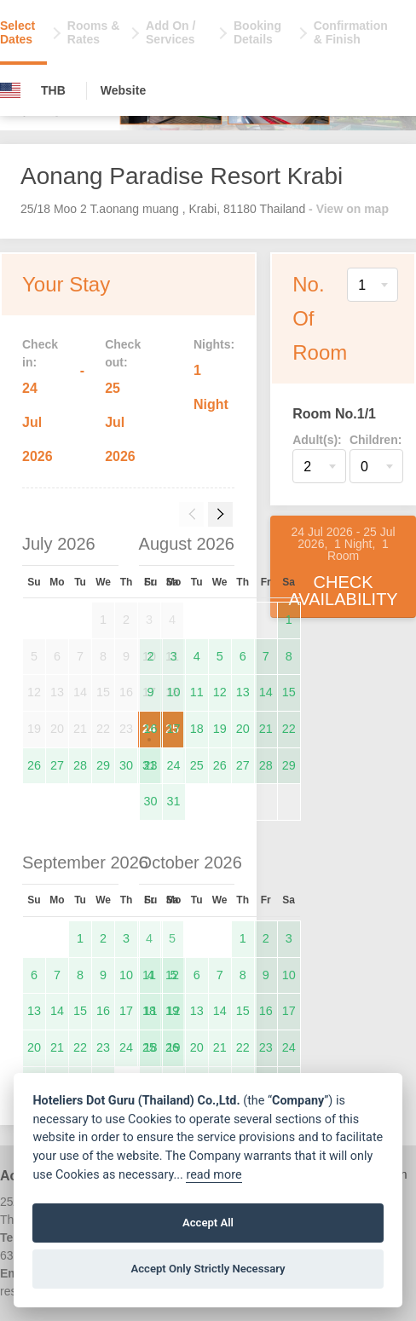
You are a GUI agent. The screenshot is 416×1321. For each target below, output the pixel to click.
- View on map (349, 209)
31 (174, 801)
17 (174, 728)
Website (123, 90)
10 (174, 692)
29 (103, 765)
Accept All (208, 1222)
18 (197, 728)
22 (289, 728)
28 (80, 765)
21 (266, 728)
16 (151, 728)
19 (220, 728)
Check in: (40, 353)
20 (243, 728)
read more (213, 1175)
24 (174, 765)
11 (197, 692)
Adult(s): (317, 440)
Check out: (123, 353)
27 (57, 765)
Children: (376, 440)
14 (266, 692)
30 (126, 765)
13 (243, 692)
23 (151, 765)
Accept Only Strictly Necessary (207, 1268)
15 (289, 692)
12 (220, 692)
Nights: (214, 344)
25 (197, 765)
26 (34, 765)
